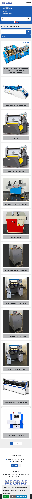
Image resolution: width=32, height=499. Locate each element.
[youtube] (12, 465)
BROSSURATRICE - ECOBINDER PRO (16, 402)
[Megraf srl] (16, 482)
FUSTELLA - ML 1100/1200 (16, 171)
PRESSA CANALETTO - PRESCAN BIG (16, 270)
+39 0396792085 (7, 9)
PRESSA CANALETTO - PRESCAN (16, 336)
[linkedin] (16, 465)
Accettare (6, 496)
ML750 (16, 138)
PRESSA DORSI (16, 237)
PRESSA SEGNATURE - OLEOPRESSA (16, 204)
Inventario (16, 471)
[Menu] (24, 3)
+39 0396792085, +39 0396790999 (16, 459)
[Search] (14, 19)
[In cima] (19, 465)
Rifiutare (13, 496)
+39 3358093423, (7, 13)
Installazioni (13, 477)
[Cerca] (13, 32)
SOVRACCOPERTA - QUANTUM (16, 105)
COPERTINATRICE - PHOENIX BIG (16, 303)
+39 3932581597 (7, 15)
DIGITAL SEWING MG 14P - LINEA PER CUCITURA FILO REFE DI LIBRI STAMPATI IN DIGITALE (16, 70)
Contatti (20, 477)
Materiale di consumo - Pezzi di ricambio (16, 474)
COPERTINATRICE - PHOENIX (16, 369)
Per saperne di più (21, 496)
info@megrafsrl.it (17, 461)
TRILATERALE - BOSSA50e (16, 435)
